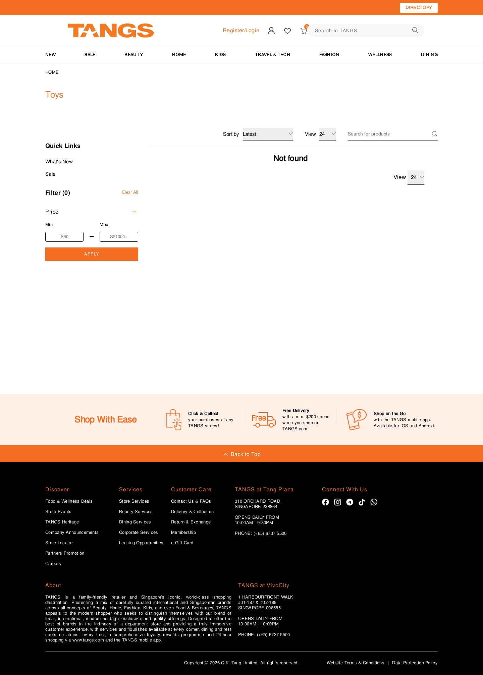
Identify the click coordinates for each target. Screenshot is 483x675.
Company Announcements (72, 532)
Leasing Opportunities (141, 543)
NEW (50, 54)
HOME (179, 54)
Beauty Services (136, 511)
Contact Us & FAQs (191, 501)
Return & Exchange (191, 522)
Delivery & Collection (192, 511)
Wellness (380, 54)
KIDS (220, 54)
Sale (50, 174)
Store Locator (59, 543)
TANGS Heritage (62, 522)
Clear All (130, 192)
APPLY (91, 254)
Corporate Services (138, 532)
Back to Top (241, 454)
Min (49, 224)
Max (104, 224)
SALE (90, 54)
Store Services (134, 501)
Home (52, 72)
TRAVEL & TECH (272, 54)
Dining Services (135, 522)
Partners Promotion (64, 553)
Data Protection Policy (415, 663)
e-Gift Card (182, 543)
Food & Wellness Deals (69, 501)
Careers (53, 563)
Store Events (58, 511)
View (408, 177)
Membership (183, 532)
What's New (59, 161)
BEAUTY (133, 54)
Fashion (329, 54)
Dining (429, 54)
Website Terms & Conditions (355, 663)
